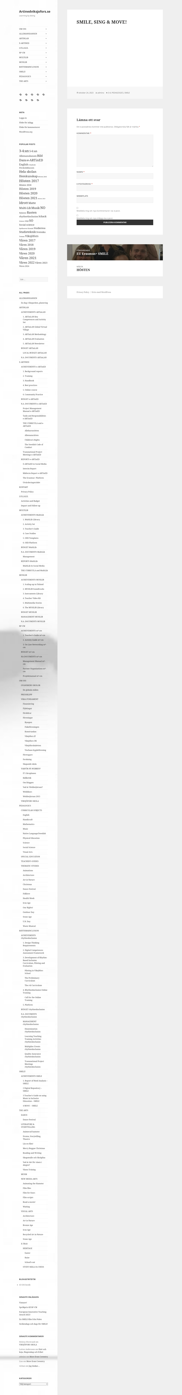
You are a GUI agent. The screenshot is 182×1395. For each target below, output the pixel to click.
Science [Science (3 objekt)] (21, 221)
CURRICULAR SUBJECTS (31, 810)
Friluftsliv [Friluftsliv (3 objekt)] (32, 165)
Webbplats (82, 196)
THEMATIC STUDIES (30, 866)
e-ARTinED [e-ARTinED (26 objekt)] (35, 160)
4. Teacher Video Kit (32, 598)
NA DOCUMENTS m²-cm (31, 656)
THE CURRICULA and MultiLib (34, 570)
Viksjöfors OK (31, 741)
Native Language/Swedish (34, 833)
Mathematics (28, 824)
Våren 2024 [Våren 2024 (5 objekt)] (24, 266)
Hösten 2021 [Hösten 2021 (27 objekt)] (28, 198)
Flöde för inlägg (26, 122)
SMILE (127, 92)
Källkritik (27, 778)
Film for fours (29, 1192)
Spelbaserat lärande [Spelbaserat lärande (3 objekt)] (26, 228)
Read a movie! (29, 1202)
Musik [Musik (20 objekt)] (35, 208)
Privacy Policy (27, 491)
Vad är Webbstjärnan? (33, 787)
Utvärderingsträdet (31, 482)
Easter (27, 1253)
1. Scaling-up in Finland (33, 584)
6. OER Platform (30, 542)
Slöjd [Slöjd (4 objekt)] (27, 221)
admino (100, 92)
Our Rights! (28, 907)
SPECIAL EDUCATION (30, 856)
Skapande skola (30, 764)
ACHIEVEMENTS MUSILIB (32, 579)
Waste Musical (29, 926)
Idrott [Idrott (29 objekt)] (23, 202)
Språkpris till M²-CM (28, 1307)
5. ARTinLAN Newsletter (33, 343)
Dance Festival (29, 889)
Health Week (28, 898)
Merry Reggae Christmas (34, 1148)
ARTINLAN (24, 38)
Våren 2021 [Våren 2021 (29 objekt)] (28, 258)
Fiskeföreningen (32, 727)
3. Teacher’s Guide (31, 529)
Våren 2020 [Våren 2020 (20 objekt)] (27, 253)
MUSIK (24, 1174)
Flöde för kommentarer (29, 127)
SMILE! (22, 71)
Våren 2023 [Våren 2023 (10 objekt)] (41, 262)
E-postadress (85, 184)
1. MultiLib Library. (31, 519)
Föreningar (28, 717)
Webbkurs (27, 792)
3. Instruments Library (33, 593)
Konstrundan (30, 731)
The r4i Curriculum (33, 985)
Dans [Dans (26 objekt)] (23, 160)
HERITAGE (27, 1248)
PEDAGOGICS (25, 76)
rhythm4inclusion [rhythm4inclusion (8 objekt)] (28, 216)
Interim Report (29, 468)
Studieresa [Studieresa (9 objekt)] (39, 228)
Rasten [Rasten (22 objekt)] (32, 212)
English (26, 815)
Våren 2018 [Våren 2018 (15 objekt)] (26, 245)
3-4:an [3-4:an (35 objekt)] (24, 151)
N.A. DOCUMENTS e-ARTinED (34, 403)
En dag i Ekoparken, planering (34, 303)
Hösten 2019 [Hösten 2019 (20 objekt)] (27, 189)
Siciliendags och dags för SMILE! (33, 1324)
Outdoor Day (28, 912)
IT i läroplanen (29, 773)
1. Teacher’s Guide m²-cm (34, 635)
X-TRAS (24, 1243)
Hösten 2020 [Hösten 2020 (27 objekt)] (28, 193)
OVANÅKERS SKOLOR (30, 685)
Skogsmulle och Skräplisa (34, 1157)
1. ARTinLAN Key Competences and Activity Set (34, 319)
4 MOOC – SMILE (30, 1105)
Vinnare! (23, 1302)
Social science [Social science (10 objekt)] (26, 224)
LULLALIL (23, 48)
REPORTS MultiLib (29, 561)
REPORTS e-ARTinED (30, 459)
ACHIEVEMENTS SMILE (31, 1076)
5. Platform (28, 1005)
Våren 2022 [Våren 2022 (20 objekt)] (27, 262)
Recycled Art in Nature (33, 1234)
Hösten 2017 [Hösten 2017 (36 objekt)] (29, 180)
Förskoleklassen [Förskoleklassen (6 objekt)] (26, 167)
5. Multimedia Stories (32, 603)
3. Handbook (28, 380)
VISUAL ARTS (27, 1211)
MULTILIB (23, 57)
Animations (28, 870)
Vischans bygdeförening (35, 750)
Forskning (27, 759)
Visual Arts (27, 852)
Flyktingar (27, 708)
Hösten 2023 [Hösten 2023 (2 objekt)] (41, 198)
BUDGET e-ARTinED (30, 399)
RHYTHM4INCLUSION (29, 67)
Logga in (23, 118)
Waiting (26, 1206)
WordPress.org (25, 132)
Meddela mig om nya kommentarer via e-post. (98, 211)
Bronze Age (28, 1225)
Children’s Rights (32, 440)
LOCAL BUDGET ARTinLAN (35, 353)
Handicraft (28, 819)
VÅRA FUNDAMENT (29, 699)
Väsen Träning (29, 1169)
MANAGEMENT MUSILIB (32, 616)
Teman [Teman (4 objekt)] (22, 236)
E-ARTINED (24, 43)
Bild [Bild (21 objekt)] (40, 156)
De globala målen (30, 690)
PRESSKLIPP (26, 694)
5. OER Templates (30, 538)
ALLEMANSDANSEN (28, 33)
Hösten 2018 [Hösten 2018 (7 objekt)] (25, 185)
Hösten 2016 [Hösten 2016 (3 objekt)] (42, 177)
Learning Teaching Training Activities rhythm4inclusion (33, 1039)
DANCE (24, 1115)
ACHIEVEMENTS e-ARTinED (33, 366)
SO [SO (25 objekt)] (31, 220)
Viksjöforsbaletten (33, 745)
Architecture (28, 875)
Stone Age (27, 917)
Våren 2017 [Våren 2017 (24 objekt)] (27, 240)
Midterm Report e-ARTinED (35, 473)
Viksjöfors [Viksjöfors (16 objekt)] (31, 236)
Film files (27, 1188)
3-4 (109, 92)
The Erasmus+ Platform (33, 478)
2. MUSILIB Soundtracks (33, 589)
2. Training (27, 376)
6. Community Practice (33, 394)
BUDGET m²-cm (28, 652)
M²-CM (22, 52)
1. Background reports (33, 371)
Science (26, 842)
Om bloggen (28, 782)
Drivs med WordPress (101, 292)
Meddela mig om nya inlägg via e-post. (95, 218)
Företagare (28, 754)
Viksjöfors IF (30, 736)
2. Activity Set (29, 524)
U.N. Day (26, 921)
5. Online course (30, 390)
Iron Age (27, 903)
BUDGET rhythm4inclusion (33, 1009)
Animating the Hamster (33, 1183)
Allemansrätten (32, 435)
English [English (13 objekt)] (23, 164)
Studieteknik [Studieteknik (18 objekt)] (27, 232)
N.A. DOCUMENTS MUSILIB (33, 621)
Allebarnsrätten (32, 430)
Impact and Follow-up (30, 505)
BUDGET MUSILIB (29, 612)
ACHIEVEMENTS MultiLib (32, 515)
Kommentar (84, 133)
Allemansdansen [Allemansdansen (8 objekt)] (28, 155)
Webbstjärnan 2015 (31, 796)
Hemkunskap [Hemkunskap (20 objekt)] (28, 176)
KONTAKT (23, 487)
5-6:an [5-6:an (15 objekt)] (33, 151)
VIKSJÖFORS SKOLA (30, 801)
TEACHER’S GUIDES (30, 861)
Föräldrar (27, 713)
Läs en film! (28, 1143)
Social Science (29, 847)
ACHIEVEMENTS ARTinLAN (33, 312)
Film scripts (28, 1197)
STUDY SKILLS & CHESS (33, 1267)
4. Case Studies (29, 533)
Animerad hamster (31, 1131)
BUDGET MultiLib (29, 547)
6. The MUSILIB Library (33, 607)
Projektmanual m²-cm (32, 676)
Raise (27, 1257)
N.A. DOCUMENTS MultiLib (33, 552)
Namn (81, 172)
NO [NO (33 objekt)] (42, 207)
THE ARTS (23, 81)
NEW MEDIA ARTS (29, 1179)
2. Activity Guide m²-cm (33, 640)
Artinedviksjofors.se (34, 11)
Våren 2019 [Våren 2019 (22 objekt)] (27, 249)
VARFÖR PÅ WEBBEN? (31, 768)
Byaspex (28, 722)
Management (29, 556)
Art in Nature (29, 879)
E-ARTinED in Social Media (35, 464)
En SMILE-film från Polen (30, 1319)
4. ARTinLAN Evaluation (33, 339)
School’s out (30, 1262)
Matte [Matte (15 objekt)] (32, 203)
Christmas (27, 884)
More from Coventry (39, 1356)
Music (25, 829)
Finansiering (28, 704)
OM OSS (22, 29)
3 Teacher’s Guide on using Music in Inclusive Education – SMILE (34, 1098)
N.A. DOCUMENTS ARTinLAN (34, 357)
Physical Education (31, 838)
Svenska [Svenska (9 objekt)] (41, 232)
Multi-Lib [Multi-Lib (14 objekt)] (25, 208)
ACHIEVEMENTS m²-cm (31, 630)
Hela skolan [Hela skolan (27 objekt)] (27, 171)
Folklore (26, 893)
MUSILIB (23, 62)
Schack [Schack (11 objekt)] (42, 216)
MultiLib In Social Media (34, 566)
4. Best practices (30, 385)
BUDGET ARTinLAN (29, 348)
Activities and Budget (30, 501)
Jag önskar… (34, 1366)
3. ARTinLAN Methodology (34, 334)
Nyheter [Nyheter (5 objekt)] (22, 213)
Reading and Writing (32, 1153)
